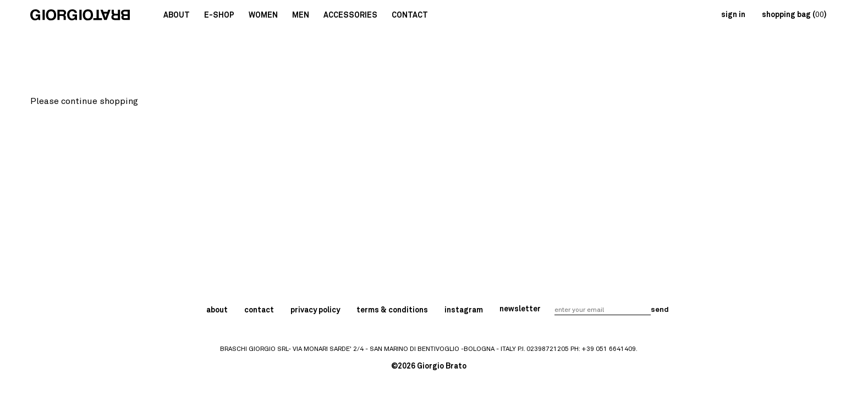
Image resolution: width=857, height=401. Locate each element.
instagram (463, 310)
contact (259, 310)
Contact (410, 15)
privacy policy (315, 310)
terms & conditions (392, 310)
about (217, 310)
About (176, 15)
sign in (733, 15)
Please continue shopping (84, 101)
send (659, 310)
